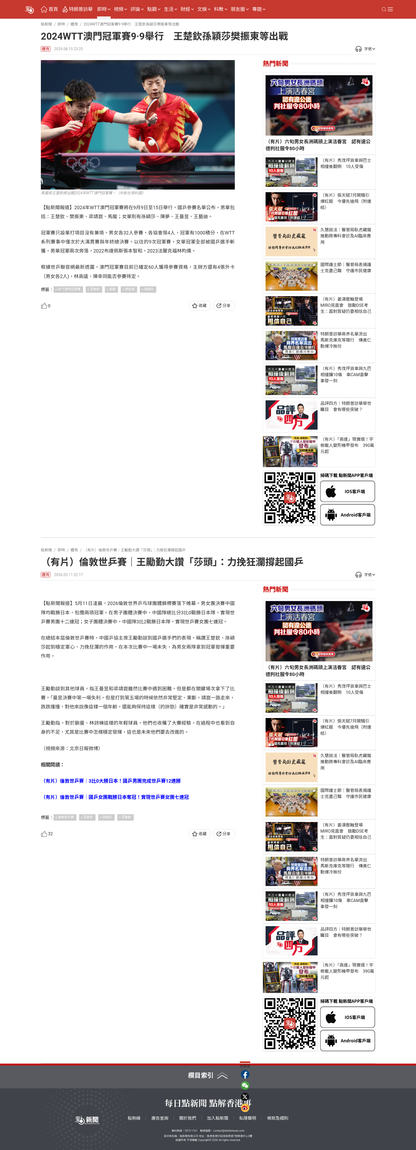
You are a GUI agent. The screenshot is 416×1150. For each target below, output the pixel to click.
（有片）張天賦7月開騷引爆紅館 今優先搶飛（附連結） (345, 201)
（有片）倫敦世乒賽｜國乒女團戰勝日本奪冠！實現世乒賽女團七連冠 (115, 999)
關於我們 (187, 1118)
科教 (219, 9)
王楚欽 (94, 289)
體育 (45, 49)
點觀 (152, 9)
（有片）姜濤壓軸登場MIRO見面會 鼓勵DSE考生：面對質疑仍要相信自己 (345, 305)
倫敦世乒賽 (66, 1020)
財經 (185, 9)
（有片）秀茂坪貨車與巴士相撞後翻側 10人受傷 (345, 163)
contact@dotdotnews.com (229, 1130)
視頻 (118, 9)
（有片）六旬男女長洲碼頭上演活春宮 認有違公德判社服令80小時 (318, 145)
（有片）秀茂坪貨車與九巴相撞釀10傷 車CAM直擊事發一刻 (345, 374)
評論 (135, 9)
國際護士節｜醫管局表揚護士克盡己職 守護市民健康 (345, 267)
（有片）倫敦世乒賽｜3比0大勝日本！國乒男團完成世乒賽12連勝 (111, 983)
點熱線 (134, 1118)
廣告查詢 (159, 1118)
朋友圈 (238, 9)
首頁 (53, 9)
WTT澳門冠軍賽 (69, 289)
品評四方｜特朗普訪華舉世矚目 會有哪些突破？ (345, 406)
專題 (257, 9)
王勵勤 (126, 1020)
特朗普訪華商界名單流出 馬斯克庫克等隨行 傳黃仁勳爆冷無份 (345, 340)
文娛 (202, 9)
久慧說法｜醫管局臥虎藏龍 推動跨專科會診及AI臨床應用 (346, 236)
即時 (102, 9)
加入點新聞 (217, 1118)
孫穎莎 (149, 289)
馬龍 (112, 289)
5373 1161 (191, 1130)
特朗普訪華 (81, 9)
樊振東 (130, 289)
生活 (169, 9)
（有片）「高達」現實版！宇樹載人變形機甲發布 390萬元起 (347, 445)
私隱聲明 (247, 1118)
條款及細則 (277, 1118)
